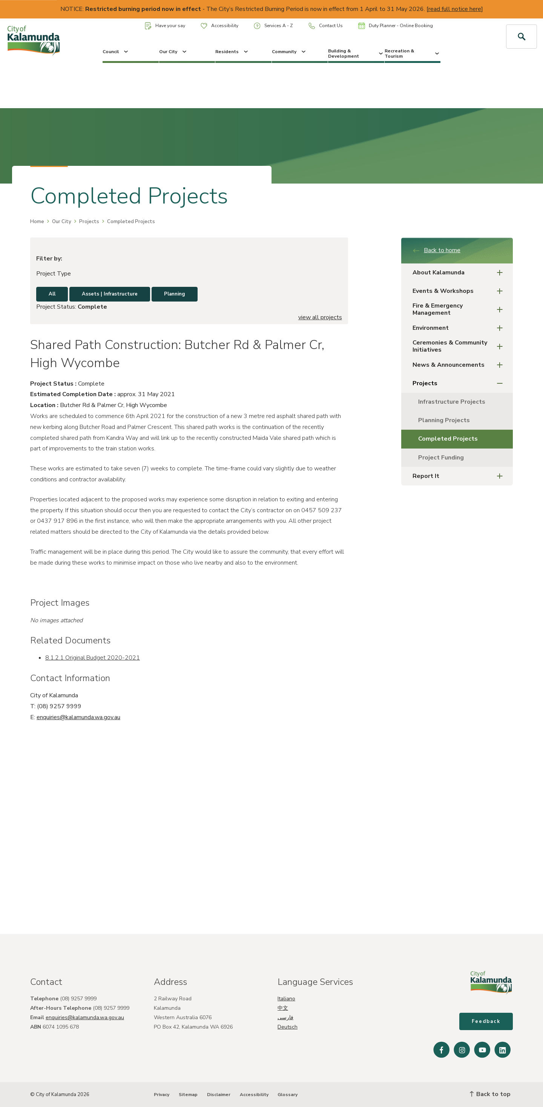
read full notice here (454, 9)
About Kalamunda (460, 272)
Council (116, 51)
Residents (232, 51)
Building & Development (356, 53)
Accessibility (219, 26)
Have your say (165, 25)
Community (289, 51)
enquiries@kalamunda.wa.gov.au (78, 717)
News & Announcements (460, 365)
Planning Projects (444, 420)
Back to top (490, 1094)
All (52, 294)
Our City (173, 51)
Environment (460, 328)
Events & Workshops (460, 291)
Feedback (486, 1021)
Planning (174, 294)
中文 (283, 1008)
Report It (460, 476)
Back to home (436, 250)
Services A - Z (273, 26)
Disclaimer (218, 1095)
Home (37, 221)
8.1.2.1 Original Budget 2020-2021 (92, 658)
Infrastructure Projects (451, 402)
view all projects (320, 317)
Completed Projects (448, 439)
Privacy (161, 1095)
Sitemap (188, 1095)
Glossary (288, 1095)
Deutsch (288, 1026)
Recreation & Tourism (413, 53)
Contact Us (325, 26)
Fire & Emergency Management (460, 309)
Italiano (286, 998)
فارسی (285, 1017)
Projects (89, 221)
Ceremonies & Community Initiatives (460, 346)
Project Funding (441, 457)
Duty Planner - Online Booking (395, 25)
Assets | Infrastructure (110, 294)
